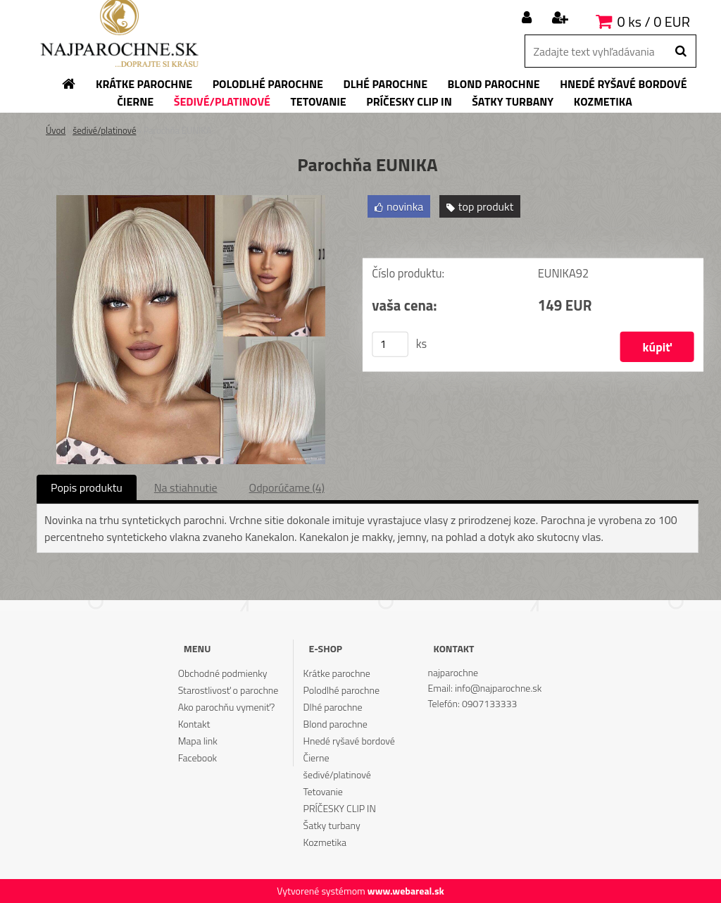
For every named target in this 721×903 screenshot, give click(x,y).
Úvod (55, 130)
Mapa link (198, 740)
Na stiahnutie (186, 487)
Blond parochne (335, 723)
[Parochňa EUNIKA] (190, 200)
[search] (680, 51)
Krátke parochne (336, 673)
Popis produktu (87, 487)
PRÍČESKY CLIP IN (339, 808)
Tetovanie (323, 791)
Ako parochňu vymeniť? (226, 706)
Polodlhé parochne (341, 690)
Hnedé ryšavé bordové (349, 740)
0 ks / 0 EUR (653, 21)
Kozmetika (324, 842)
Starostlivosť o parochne (228, 690)
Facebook (197, 757)
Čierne (316, 757)
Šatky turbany (331, 825)
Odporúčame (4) (287, 487)
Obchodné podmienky (223, 673)
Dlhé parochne (333, 706)
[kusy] (390, 344)
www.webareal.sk (406, 890)
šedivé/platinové (104, 130)
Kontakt (194, 723)
